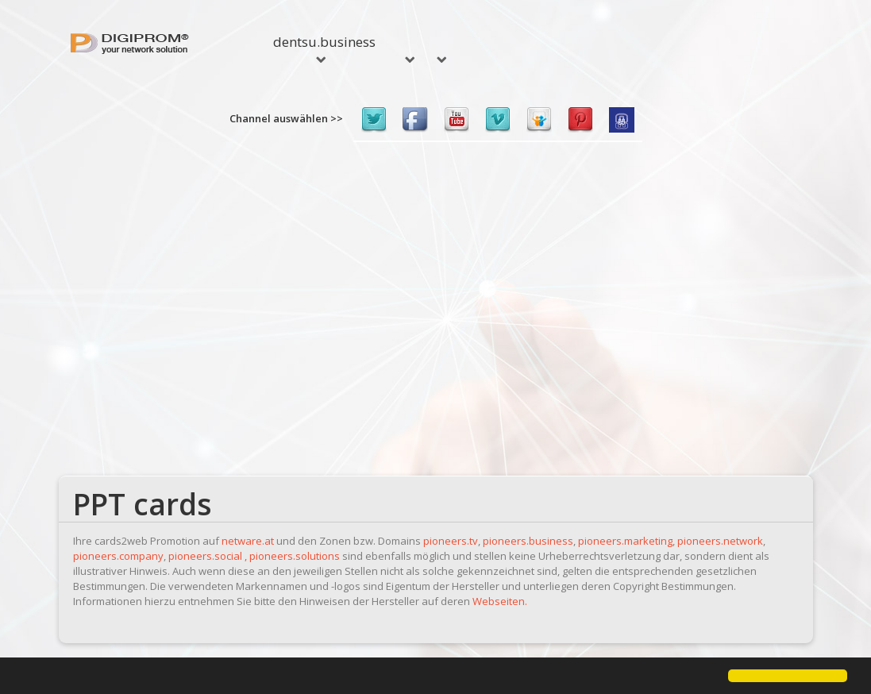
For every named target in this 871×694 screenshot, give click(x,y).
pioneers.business (528, 541)
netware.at (248, 541)
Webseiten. (499, 601)
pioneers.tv (450, 541)
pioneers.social (205, 556)
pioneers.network (720, 541)
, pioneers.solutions (292, 556)
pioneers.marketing (625, 541)
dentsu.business (324, 48)
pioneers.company (118, 556)
